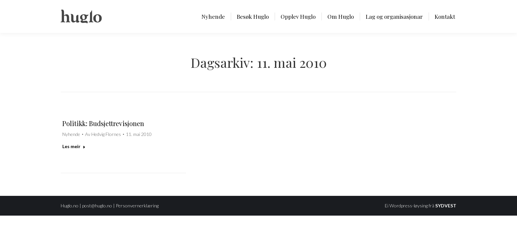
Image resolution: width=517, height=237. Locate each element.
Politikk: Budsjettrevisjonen (103, 123)
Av (103, 134)
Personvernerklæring (137, 205)
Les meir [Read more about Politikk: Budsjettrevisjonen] (73, 146)
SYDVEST (445, 205)
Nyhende (71, 134)
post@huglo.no (97, 205)
